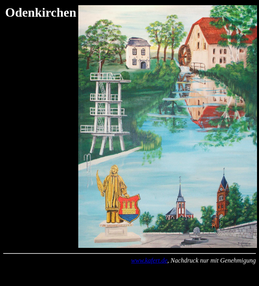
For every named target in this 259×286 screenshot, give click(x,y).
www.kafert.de (149, 260)
